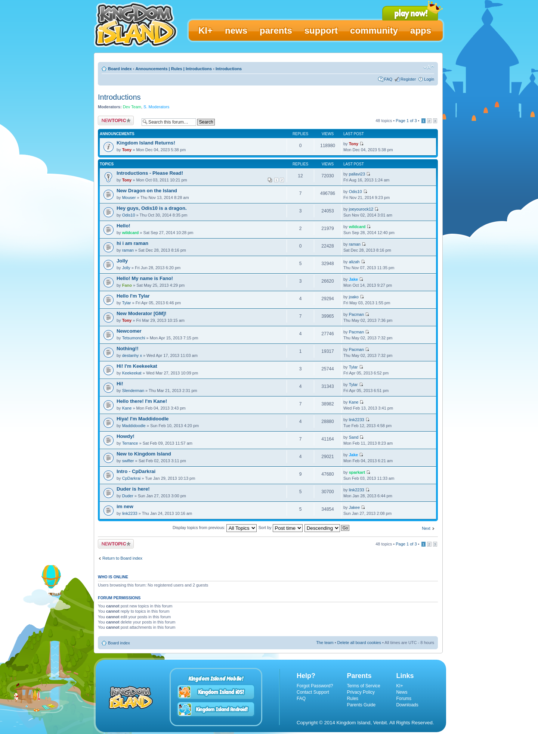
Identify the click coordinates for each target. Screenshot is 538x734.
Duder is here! (133, 489)
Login (429, 79)
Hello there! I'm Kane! (142, 401)
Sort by (281, 527)
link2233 (356, 419)
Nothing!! (128, 348)
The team (324, 642)
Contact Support (313, 692)
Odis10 (355, 191)
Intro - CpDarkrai (136, 471)
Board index (120, 68)
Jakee (354, 507)
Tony (127, 149)
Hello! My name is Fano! (145, 278)
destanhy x (132, 355)
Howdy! (125, 436)
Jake (353, 279)
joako (354, 297)
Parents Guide (361, 704)
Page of (406, 120)
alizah (354, 261)
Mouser (129, 197)
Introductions (229, 68)
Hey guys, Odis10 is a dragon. (152, 208)
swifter (128, 460)
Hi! (120, 383)
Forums (403, 698)
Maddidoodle (134, 425)
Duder (127, 496)
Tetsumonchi (133, 338)
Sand (354, 437)
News (401, 692)
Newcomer (129, 331)
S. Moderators (156, 107)
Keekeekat (132, 373)
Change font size (428, 67)
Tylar (126, 303)
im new (125, 506)
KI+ (399, 685)
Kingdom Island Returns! (146, 143)
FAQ (388, 79)
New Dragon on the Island (147, 190)
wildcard (130, 232)
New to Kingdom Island (144, 454)
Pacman (356, 314)
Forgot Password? (315, 685)
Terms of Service (363, 685)
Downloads (407, 704)
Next (426, 528)
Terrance (130, 443)
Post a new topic (116, 120)
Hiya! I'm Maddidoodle (142, 419)
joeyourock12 (361, 209)
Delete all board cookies (359, 642)
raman (128, 250)
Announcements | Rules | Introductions (173, 68)
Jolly (122, 261)
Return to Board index (122, 558)
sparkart (357, 472)
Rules (352, 698)
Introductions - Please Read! (150, 173)
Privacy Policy (361, 692)
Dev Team (132, 107)
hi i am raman (132, 243)
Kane (127, 408)
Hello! (123, 225)
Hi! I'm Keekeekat (137, 366)
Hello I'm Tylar (133, 296)
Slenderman (133, 390)
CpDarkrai (131, 478)
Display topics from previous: (215, 527)
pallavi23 (357, 174)
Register (408, 79)
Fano (127, 285)
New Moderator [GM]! (141, 313)
